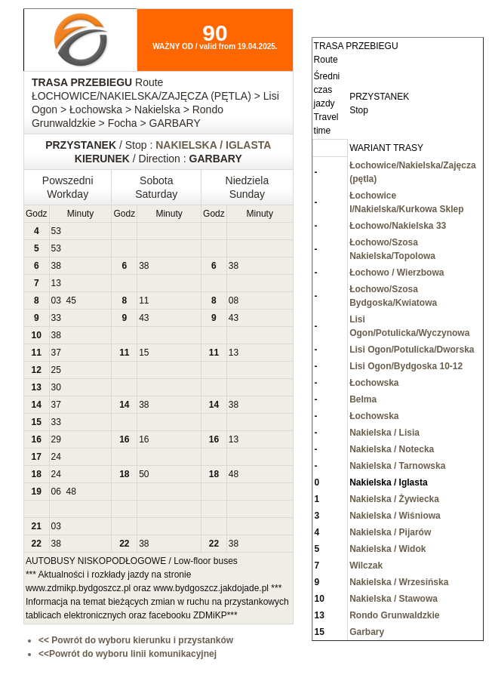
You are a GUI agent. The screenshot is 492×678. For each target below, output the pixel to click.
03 (56, 300)
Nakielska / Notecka (391, 449)
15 (144, 352)
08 (233, 300)
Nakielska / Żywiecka (394, 499)
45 (71, 300)
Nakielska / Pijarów (390, 532)
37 (56, 352)
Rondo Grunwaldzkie (394, 615)
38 (56, 265)
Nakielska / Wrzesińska (398, 582)
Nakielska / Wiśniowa (395, 515)
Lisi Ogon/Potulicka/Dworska (411, 349)
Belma (363, 399)
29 (56, 439)
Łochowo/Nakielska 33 (397, 225)
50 (144, 474)
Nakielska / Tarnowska (397, 466)
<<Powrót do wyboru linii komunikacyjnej (127, 654)
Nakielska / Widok (387, 549)
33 (56, 318)
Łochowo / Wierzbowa (396, 272)
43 (144, 318)
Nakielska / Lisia (384, 432)
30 (56, 387)
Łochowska (373, 383)
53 (56, 231)
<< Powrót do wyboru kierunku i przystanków (135, 640)
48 (233, 474)
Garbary (366, 632)
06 (56, 491)
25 (56, 370)
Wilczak (366, 565)
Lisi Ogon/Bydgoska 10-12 (406, 366)
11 (144, 300)
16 (144, 439)
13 (56, 283)
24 (56, 456)
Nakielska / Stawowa (393, 598)
